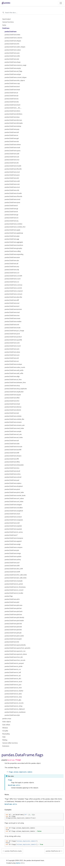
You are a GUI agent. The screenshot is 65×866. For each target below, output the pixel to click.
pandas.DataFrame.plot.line (13, 630)
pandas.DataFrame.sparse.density (15, 645)
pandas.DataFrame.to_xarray (14, 532)
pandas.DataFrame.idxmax (13, 407)
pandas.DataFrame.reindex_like (14, 419)
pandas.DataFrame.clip (12, 269)
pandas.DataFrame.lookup (13, 126)
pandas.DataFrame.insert (12, 105)
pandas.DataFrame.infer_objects (15, 80)
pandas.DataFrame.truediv (13, 166)
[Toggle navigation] (60, 3)
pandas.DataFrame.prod (12, 334)
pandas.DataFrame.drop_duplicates (16, 388)
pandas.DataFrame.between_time (15, 382)
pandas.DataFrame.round (13, 346)
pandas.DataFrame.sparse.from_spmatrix (17, 648)
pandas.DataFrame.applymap (14, 233)
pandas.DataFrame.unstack (13, 517)
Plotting (4, 740)
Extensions (5, 746)
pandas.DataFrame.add (12, 154)
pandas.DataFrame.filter (12, 398)
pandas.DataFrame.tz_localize (14, 593)
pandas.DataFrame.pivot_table (14, 492)
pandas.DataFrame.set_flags (13, 71)
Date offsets (6, 725)
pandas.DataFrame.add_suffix (14, 373)
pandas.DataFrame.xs (11, 135)
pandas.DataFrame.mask (12, 147)
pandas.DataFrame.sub (12, 157)
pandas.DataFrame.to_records (14, 703)
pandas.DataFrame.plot (12, 602)
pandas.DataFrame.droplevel (14, 486)
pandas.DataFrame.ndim (12, 56)
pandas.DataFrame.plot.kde (13, 627)
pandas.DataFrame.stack (12, 514)
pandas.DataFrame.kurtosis (13, 309)
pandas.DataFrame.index (12, 34)
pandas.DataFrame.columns (13, 38)
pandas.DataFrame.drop (12, 385)
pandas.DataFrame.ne (11, 218)
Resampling (6, 734)
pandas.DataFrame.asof (12, 562)
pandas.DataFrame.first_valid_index (16, 575)
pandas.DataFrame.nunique (13, 364)
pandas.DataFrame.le (11, 211)
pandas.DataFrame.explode (13, 526)
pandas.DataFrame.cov (12, 282)
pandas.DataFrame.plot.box (13, 614)
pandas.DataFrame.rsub (12, 184)
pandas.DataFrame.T (11, 535)
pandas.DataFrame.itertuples (14, 123)
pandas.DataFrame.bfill (12, 453)
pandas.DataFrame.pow (12, 175)
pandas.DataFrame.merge (13, 553)
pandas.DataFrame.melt (12, 523)
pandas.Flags (9, 596)
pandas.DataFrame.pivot (12, 489)
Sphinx (18, 863)
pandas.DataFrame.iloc (12, 102)
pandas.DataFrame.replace (13, 483)
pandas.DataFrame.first (12, 401)
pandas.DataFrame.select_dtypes (15, 47)
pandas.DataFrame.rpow (12, 202)
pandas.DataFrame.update (13, 556)
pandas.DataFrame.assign (13, 544)
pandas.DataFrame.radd (12, 181)
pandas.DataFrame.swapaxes (14, 520)
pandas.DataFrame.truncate (13, 446)
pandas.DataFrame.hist (12, 642)
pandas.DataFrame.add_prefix (14, 370)
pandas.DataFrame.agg (12, 239)
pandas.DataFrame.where (13, 144)
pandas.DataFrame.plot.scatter (14, 636)
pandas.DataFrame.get (12, 138)
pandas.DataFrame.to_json (13, 684)
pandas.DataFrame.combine (13, 224)
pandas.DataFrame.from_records (15, 660)
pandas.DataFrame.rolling (13, 251)
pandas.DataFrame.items (12, 111)
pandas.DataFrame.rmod (12, 199)
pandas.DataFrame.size (12, 59)
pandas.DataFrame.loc (12, 99)
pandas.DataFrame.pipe (12, 236)
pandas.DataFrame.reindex (13, 416)
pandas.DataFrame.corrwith (13, 276)
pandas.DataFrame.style (12, 715)
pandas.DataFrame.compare (13, 547)
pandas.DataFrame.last (12, 413)
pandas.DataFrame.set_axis (13, 434)
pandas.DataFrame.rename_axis (15, 425)
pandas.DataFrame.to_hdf (13, 672)
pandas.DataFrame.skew (12, 352)
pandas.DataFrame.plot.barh (13, 611)
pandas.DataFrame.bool (12, 86)
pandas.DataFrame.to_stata (13, 697)
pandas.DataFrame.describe (13, 297)
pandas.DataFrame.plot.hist (13, 623)
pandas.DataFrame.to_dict (13, 678)
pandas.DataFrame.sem (12, 349)
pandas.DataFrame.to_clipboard (15, 709)
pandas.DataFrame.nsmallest (14, 508)
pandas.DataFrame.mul (12, 160)
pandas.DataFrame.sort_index (14, 501)
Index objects (6, 721)
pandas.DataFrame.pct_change (14, 330)
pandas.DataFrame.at (11, 92)
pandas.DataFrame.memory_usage (15, 65)
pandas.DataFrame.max (12, 315)
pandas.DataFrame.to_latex (13, 694)
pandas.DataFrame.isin (12, 141)
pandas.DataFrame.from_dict (14, 657)
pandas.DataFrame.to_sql (12, 675)
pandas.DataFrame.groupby (13, 248)
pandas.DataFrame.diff (12, 300)
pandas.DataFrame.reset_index (14, 428)
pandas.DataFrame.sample (13, 431)
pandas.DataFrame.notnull (13, 477)
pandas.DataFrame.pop (12, 129)
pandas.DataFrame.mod (12, 172)
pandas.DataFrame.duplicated (14, 392)
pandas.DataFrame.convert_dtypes (15, 77)
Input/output (6, 19)
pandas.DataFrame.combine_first (15, 227)
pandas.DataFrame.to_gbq (13, 700)
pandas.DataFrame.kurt (12, 306)
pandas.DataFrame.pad (12, 480)
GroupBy (5, 731)
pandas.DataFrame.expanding (14, 254)
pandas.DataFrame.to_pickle (13, 666)
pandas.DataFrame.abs (12, 260)
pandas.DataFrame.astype (13, 74)
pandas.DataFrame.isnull (12, 471)
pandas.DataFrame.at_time (13, 379)
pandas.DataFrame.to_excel (13, 681)
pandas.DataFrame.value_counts (15, 367)
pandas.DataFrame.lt (11, 205)
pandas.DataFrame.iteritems (13, 114)
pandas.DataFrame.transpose (14, 538)
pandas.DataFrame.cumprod (14, 291)
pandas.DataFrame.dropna (13, 456)
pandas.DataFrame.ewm (12, 257)
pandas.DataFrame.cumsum (13, 294)
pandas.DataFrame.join (12, 550)
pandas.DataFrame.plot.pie (13, 633)
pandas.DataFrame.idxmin (13, 410)
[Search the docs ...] (32, 12)
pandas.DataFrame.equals (13, 395)
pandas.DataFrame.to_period (14, 584)
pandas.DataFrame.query (12, 150)
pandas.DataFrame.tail (12, 132)
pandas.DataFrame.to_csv (13, 669)
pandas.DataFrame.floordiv (13, 169)
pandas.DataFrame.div (12, 163)
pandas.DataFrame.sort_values (14, 498)
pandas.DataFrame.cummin (13, 288)
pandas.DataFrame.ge (11, 215)
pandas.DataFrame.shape (12, 62)
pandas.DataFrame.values (13, 50)
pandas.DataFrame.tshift (12, 572)
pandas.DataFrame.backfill (13, 449)
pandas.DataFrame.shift (12, 565)
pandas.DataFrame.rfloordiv (13, 196)
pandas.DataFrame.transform (14, 245)
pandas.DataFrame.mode (12, 327)
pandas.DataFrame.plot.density (14, 617)
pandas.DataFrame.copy (12, 83)
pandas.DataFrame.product (13, 337)
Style (3, 737)
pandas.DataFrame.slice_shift (14, 569)
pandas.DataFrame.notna (12, 474)
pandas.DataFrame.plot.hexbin (14, 620)
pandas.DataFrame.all (11, 263)
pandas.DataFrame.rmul (12, 187)
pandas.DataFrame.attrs (12, 599)
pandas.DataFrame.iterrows (13, 120)
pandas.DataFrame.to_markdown (15, 712)
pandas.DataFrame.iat (11, 95)
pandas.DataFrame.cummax (13, 285)
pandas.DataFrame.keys (12, 117)
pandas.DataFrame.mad (12, 312)
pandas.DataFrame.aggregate (14, 242)
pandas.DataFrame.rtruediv (13, 193)
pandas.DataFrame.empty (13, 68)
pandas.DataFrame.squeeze (13, 529)
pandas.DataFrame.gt (11, 208)
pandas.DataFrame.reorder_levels (15, 495)
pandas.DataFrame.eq (11, 221)
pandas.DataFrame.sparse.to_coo (15, 651)
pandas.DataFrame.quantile (13, 340)
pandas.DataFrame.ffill (12, 459)
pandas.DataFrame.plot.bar (13, 608)
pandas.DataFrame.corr (12, 273)
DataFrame (5, 28)
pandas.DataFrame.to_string (13, 706)
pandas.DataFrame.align (12, 376)
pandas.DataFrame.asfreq (13, 559)
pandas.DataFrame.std (12, 358)
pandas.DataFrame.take (12, 443)
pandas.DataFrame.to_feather (14, 691)
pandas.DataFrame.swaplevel (14, 511)
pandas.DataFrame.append (13, 541)
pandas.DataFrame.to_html (13, 688)
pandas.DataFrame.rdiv (12, 190)
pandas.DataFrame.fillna (12, 462)
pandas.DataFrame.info (12, 44)
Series (4, 25)
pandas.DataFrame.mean (12, 318)
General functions (8, 22)
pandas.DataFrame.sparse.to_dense (16, 654)
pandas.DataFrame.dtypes (13, 41)
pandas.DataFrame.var (12, 361)
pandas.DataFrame (10, 31)
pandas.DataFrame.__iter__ (13, 108)
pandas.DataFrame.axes (12, 53)
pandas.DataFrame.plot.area (13, 605)
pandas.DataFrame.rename (13, 422)
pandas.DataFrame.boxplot (13, 639)
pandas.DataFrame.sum (12, 355)
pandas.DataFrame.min (12, 324)
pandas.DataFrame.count (12, 279)
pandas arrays (6, 718)
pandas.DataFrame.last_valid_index (15, 578)
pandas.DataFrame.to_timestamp (15, 587)
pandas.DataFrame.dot (12, 178)
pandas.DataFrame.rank (12, 343)
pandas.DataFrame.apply (12, 230)
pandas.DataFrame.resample (13, 581)
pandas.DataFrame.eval (12, 303)
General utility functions (10, 743)
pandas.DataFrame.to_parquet (14, 663)
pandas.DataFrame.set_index (14, 437)
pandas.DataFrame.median (13, 321)
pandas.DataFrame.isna (12, 468)
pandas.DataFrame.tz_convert (14, 590)
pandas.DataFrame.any (12, 266)
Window (5, 728)
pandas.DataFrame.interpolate (14, 465)
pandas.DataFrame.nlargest (13, 504)
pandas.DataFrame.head (12, 89)
